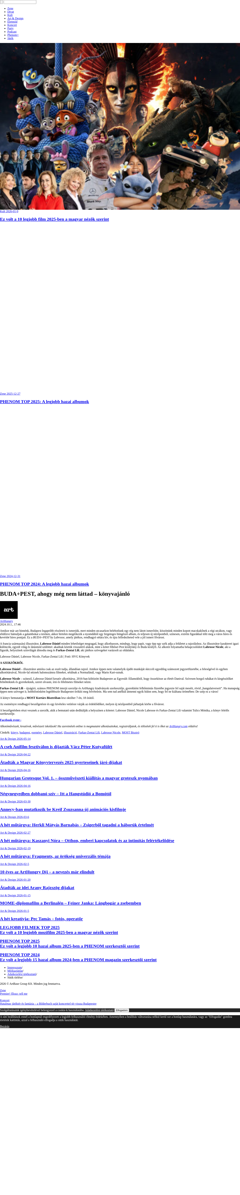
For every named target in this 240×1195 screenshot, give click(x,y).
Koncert (12, 25)
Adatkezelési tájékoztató (21, 974)
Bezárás (4, 1026)
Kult (10, 15)
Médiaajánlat (15, 970)
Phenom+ (13, 35)
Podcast (12, 31)
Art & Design (15, 18)
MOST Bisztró (130, 732)
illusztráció (70, 732)
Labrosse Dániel (52, 732)
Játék (10, 38)
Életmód (12, 21)
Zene (10, 8)
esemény (36, 732)
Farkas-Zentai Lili (89, 732)
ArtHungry (6, 621)
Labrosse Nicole (110, 732)
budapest (25, 732)
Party (10, 28)
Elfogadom (122, 1010)
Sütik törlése (14, 977)
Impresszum (14, 967)
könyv (14, 732)
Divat (10, 11)
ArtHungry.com (178, 726)
